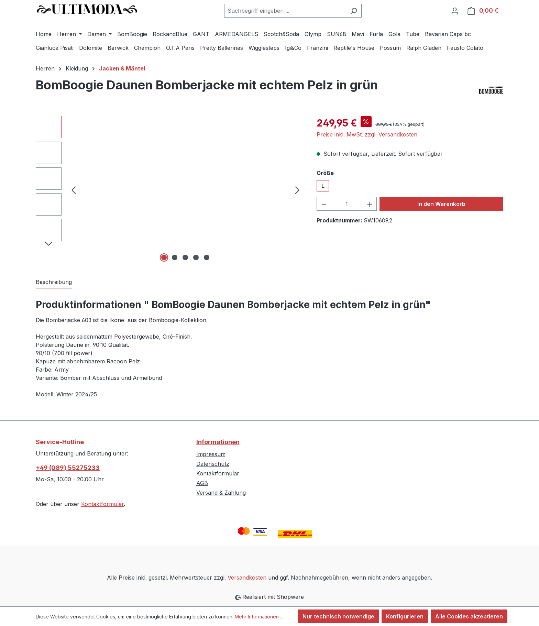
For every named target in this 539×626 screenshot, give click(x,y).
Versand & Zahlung (221, 492)
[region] (169, 190)
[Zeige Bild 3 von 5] (185, 257)
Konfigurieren (405, 616)
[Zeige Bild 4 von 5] (196, 257)
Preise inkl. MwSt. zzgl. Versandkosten (367, 134)
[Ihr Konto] (455, 11)
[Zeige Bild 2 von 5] (174, 257)
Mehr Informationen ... (259, 616)
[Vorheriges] (73, 189)
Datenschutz (212, 463)
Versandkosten (247, 577)
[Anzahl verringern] (324, 204)
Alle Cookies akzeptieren (469, 616)
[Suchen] (353, 11)
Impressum (211, 454)
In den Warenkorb (441, 203)
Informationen (218, 442)
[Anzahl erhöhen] (370, 204)
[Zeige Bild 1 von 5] (164, 257)
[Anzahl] (346, 204)
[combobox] (285, 11)
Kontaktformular (102, 504)
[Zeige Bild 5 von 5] (206, 257)
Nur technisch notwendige (338, 616)
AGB (202, 483)
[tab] (54, 282)
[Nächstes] (297, 189)
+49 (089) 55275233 (68, 467)
